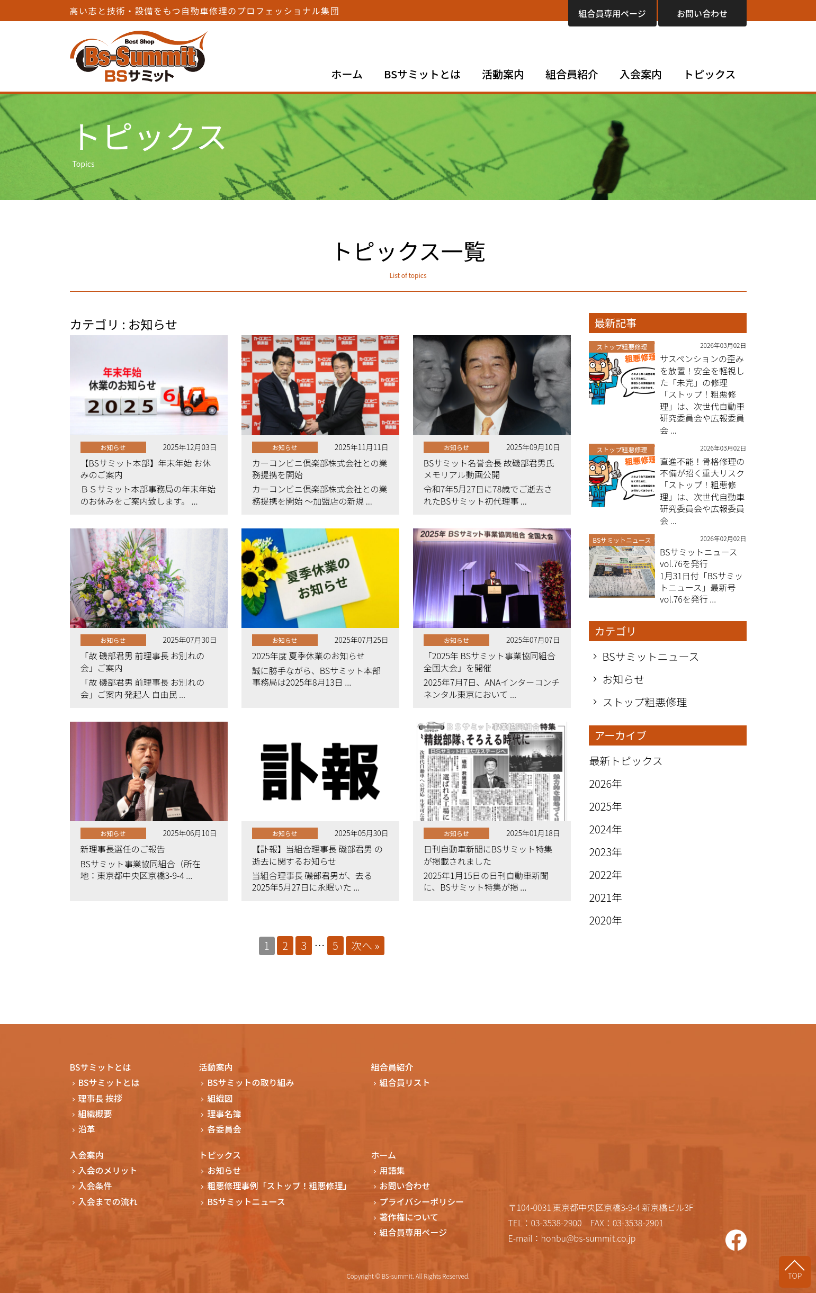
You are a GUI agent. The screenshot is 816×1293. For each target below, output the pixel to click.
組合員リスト (405, 1083)
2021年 (605, 897)
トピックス (709, 74)
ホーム (347, 74)
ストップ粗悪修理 (644, 702)
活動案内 (503, 74)
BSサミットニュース (650, 656)
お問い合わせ (702, 13)
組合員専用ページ (612, 13)
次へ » (365, 945)
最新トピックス (625, 760)
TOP (795, 1275)
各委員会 (224, 1129)
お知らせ (623, 679)
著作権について (409, 1217)
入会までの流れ (108, 1202)
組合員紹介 (571, 74)
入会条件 (95, 1186)
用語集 (392, 1170)
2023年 (605, 851)
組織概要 (95, 1114)
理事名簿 (224, 1114)
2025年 (605, 806)
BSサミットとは (422, 74)
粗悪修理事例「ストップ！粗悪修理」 (279, 1186)
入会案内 (641, 74)
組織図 (219, 1098)
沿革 (86, 1129)
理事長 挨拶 (100, 1098)
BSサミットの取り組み (250, 1083)
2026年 (605, 783)
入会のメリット (108, 1170)
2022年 (605, 874)
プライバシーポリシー (422, 1202)
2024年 (605, 829)
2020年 (605, 920)
